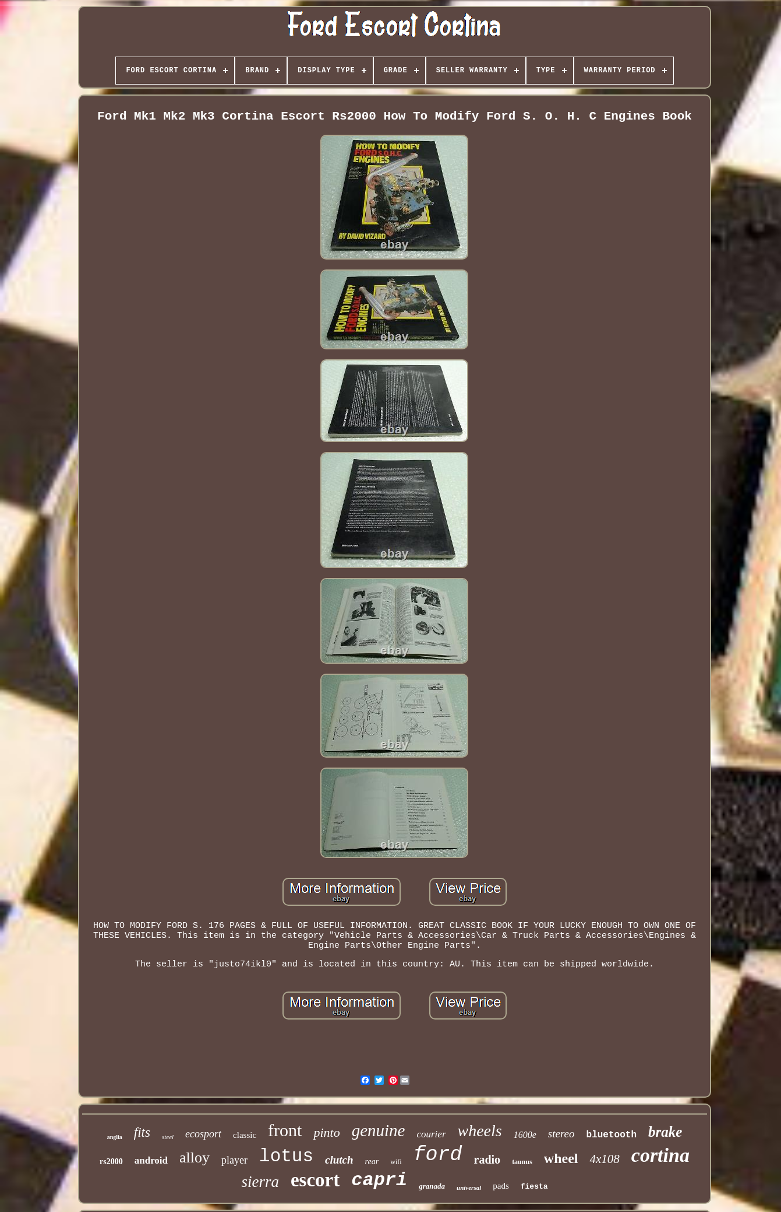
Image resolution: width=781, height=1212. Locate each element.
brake (665, 1132)
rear (372, 1161)
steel (168, 1136)
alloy (194, 1157)
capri (379, 1180)
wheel (561, 1158)
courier (431, 1134)
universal (469, 1187)
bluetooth (611, 1135)
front (285, 1130)
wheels (480, 1131)
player (234, 1160)
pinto (326, 1132)
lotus (286, 1156)
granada (432, 1186)
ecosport (203, 1134)
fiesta (534, 1186)
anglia (114, 1137)
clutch (339, 1160)
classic (244, 1135)
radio (487, 1159)
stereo (561, 1133)
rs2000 (111, 1161)
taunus (522, 1162)
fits (142, 1132)
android (151, 1160)
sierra (260, 1181)
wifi (395, 1162)
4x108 (604, 1159)
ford (438, 1155)
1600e (525, 1135)
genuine (378, 1130)
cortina (660, 1155)
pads (501, 1185)
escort (315, 1179)
